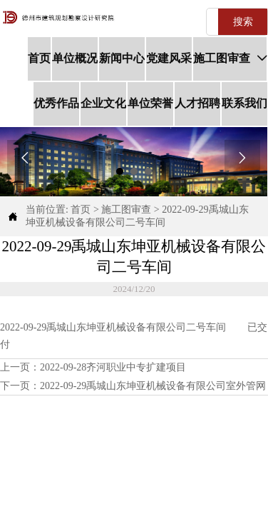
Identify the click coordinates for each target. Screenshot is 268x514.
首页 (81, 209)
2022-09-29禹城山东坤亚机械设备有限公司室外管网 (153, 386)
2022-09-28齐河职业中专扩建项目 (113, 367)
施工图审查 (126, 209)
